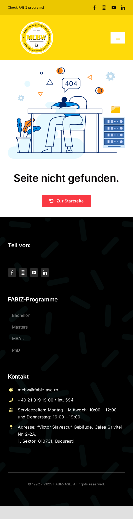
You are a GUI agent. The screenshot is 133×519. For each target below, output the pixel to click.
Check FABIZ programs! (26, 7)
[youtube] (114, 7)
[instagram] (104, 7)
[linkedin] (123, 7)
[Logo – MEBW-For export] (36, 22)
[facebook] (94, 7)
